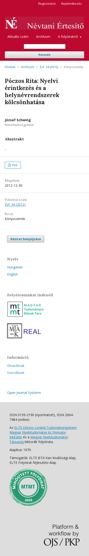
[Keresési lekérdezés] (45, 46)
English (12, 274)
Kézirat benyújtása (25, 239)
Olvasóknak (15, 365)
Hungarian (15, 267)
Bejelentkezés (71, 3)
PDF (14, 165)
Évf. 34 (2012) (49, 67)
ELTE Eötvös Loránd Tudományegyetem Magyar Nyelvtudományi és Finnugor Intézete (43, 432)
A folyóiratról (68, 36)
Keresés (44, 54)
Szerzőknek (15, 373)
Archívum (43, 36)
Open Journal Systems (24, 392)
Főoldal (10, 67)
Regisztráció (47, 3)
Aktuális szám (17, 36)
